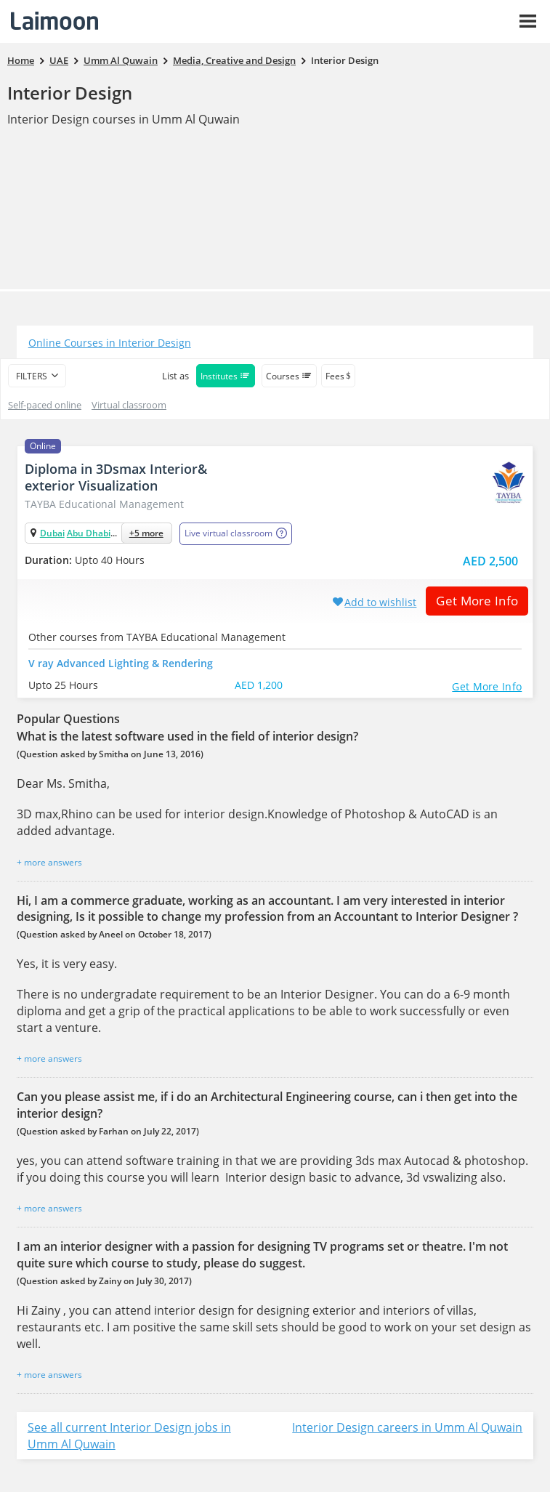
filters (31, 376)
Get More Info (472, 600)
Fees (338, 376)
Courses (289, 376)
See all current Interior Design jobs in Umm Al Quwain (129, 1435)
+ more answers (49, 862)
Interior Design (69, 93)
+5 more (146, 533)
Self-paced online (44, 404)
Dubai (52, 533)
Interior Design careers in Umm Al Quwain (407, 1427)
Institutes (226, 376)
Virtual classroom (129, 404)
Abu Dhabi (88, 533)
